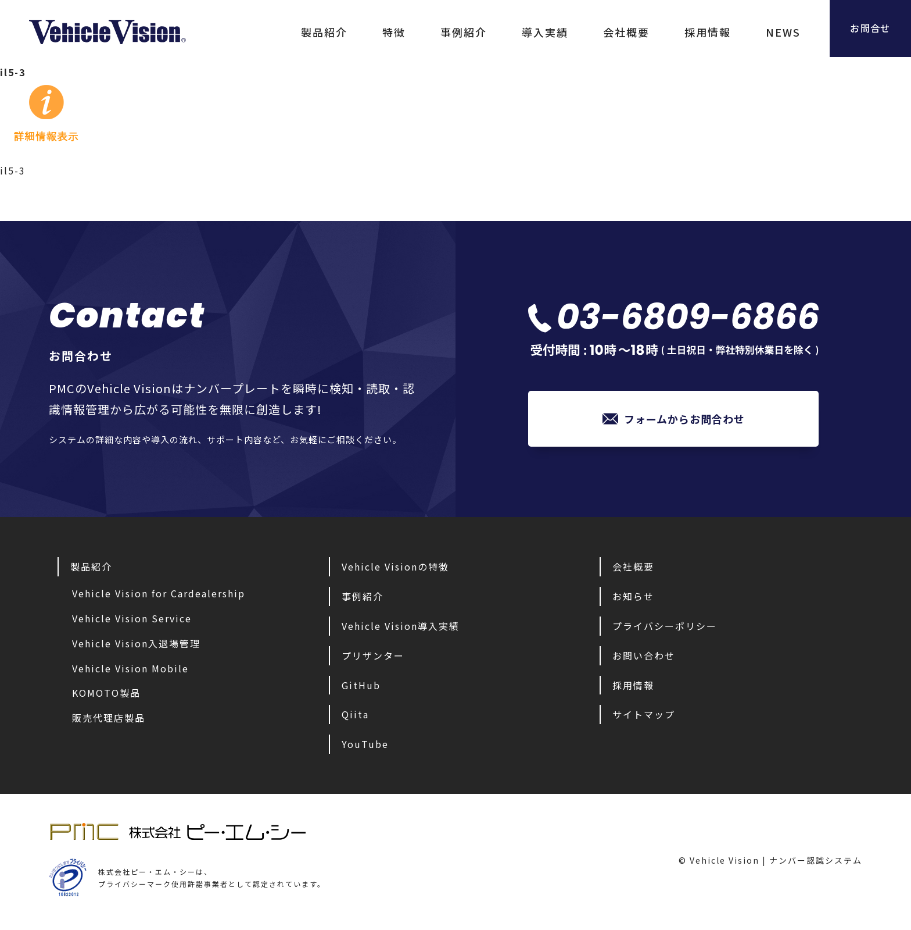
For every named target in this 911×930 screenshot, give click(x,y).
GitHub (361, 688)
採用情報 (684, 32)
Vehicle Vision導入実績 (401, 629)
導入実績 (521, 32)
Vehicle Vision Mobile (130, 671)
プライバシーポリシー (664, 629)
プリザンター (373, 658)
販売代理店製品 (108, 721)
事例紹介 (440, 32)
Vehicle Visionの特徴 (395, 569)
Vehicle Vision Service (132, 621)
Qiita (355, 717)
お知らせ (633, 599)
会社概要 (603, 32)
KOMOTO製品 (106, 696)
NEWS (760, 32)
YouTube (365, 747)
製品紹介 (301, 32)
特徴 (370, 32)
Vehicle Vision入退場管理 (136, 646)
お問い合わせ (643, 658)
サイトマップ (643, 717)
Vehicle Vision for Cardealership (158, 596)
